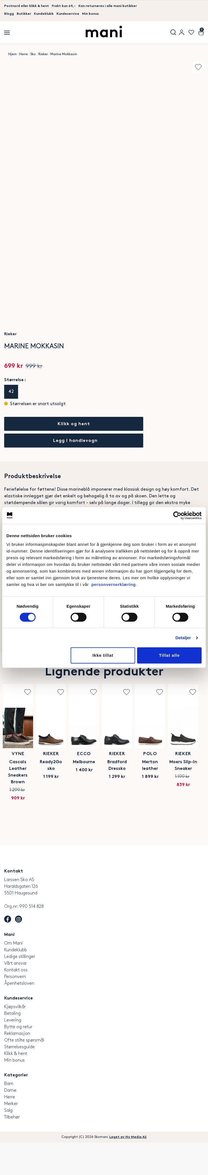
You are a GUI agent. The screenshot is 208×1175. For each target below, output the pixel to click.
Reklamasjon (17, 1066)
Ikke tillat (102, 655)
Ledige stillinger (19, 989)
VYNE (52, 814)
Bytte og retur (18, 1059)
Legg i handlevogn (75, 441)
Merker (11, 1136)
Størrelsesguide (19, 1079)
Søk (173, 32)
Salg (8, 1143)
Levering (12, 1052)
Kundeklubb (44, 14)
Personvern (15, 1009)
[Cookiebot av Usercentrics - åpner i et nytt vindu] (177, 515)
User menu (181, 32)
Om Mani (13, 976)
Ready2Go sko (153, 823)
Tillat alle (169, 655)
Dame (10, 1123)
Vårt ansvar (15, 996)
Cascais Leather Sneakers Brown (52, 823)
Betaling (12, 1046)
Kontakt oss (16, 1002)
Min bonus (90, 14)
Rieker (43, 54)
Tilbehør (12, 1149)
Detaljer (183, 637)
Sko (33, 54)
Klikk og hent (74, 424)
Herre (23, 54)
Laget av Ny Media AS (128, 1169)
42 (11, 392)
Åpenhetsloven (19, 1016)
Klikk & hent (15, 1086)
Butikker (24, 14)
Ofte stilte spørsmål (24, 1073)
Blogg (9, 14)
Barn (8, 1116)
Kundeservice (67, 14)
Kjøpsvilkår (15, 1039)
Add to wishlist (198, 66)
